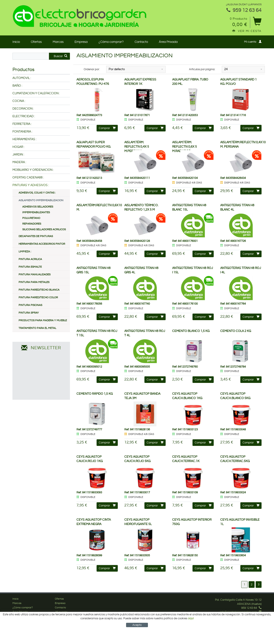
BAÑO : (17, 85)
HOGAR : (18, 146)
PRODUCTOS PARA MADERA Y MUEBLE (43, 320)
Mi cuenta (253, 41)
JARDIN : (18, 154)
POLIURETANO (31, 218)
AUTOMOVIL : (21, 78)
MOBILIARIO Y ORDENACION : (33, 169)
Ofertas (36, 42)
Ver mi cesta (247, 31)
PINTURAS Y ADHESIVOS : (30, 185)
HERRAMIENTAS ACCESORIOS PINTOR (42, 244)
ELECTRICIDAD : (23, 116)
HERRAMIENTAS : (24, 139)
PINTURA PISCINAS (30, 305)
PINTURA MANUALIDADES (34, 274)
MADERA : (19, 162)
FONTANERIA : (22, 131)
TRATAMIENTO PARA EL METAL (37, 328)
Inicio (16, 42)
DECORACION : (23, 108)
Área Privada (168, 42)
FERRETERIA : (22, 124)
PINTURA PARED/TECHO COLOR (38, 297)
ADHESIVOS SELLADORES (37, 206)
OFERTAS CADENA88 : (28, 177)
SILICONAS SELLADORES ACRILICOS (44, 229)
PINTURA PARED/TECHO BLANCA (39, 289)
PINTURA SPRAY (29, 312)
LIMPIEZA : (25, 251)
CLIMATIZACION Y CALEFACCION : (36, 93)
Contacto (141, 42)
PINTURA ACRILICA (30, 259)
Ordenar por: (92, 69)
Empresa (81, 42)
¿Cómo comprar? (111, 42)
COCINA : (18, 101)
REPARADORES (31, 223)
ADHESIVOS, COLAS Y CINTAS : (37, 192)
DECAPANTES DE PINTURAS (36, 236)
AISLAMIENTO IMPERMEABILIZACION (41, 200)
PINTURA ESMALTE (30, 266)
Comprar (107, 128)
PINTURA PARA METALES (34, 282)
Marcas (58, 42)
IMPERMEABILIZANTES (36, 212)
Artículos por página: (202, 69)
